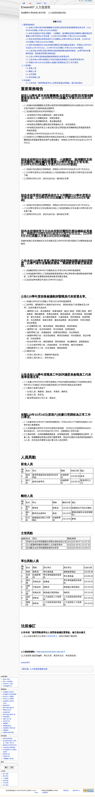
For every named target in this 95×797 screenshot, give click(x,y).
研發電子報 (6, 721)
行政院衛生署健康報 (9, 747)
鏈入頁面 (5, 773)
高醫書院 (5, 730)
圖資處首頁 (6, 705)
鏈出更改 (5, 776)
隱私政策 (66, 790)
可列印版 (5, 782)
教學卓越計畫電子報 (9, 714)
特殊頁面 (5, 780)
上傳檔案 (5, 778)
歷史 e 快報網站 (8, 681)
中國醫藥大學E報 (8, 758)
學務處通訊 (6, 716)
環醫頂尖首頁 (7, 710)
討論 (30, 3)
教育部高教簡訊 (7, 738)
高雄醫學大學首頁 (8, 692)
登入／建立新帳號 (86, 0)
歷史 (45, 3)
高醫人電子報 (7, 719)
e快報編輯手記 (7, 686)
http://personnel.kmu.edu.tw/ (50, 652)
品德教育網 (6, 712)
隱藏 (59, 22)
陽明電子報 (6, 754)
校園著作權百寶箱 (8, 732)
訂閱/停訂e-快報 (8, 683)
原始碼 (39, 3)
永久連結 (5, 785)
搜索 (2, 762)
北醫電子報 (6, 756)
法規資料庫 (50, 636)
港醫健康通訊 (7, 725)
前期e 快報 (6, 679)
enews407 (25, 662)
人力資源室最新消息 (39, 669)
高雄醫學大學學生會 (9, 728)
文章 (23, 3)
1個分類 (25, 669)
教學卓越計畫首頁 (8, 707)
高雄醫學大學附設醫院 (10, 694)
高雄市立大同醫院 (8, 698)
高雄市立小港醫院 (8, 696)
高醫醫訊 (5, 723)
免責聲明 (45, 792)
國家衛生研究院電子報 (10, 745)
